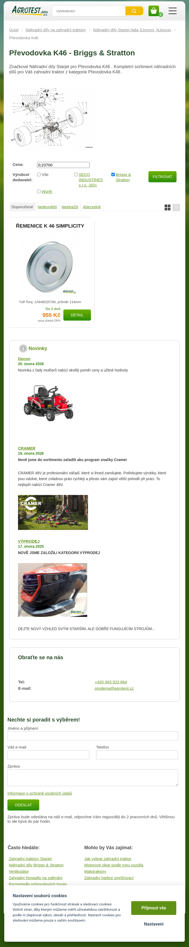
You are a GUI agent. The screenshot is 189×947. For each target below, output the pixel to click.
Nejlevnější (47, 207)
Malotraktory (95, 871)
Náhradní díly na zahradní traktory (56, 30)
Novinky (38, 348)
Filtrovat (162, 177)
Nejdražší (69, 207)
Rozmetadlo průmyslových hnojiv (38, 884)
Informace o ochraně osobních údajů (39, 793)
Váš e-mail (16, 747)
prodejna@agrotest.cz (114, 688)
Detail (77, 315)
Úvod (14, 30)
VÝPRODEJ (29, 541)
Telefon (102, 747)
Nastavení (153, 924)
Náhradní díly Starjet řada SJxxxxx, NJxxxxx (132, 30)
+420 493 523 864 (111, 682)
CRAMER (27, 448)
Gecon (24, 358)
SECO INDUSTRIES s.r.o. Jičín (91, 179)
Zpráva (13, 766)
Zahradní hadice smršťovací (109, 877)
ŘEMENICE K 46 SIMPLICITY (50, 226)
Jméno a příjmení (22, 728)
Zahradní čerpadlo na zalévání (36, 877)
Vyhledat (134, 10)
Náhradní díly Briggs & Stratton (36, 865)
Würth (47, 191)
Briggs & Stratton (123, 177)
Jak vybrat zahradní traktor (107, 858)
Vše (45, 174)
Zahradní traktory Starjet (30, 858)
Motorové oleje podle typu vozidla (113, 865)
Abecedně (92, 207)
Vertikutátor (19, 871)
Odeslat (23, 805)
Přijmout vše (154, 907)
